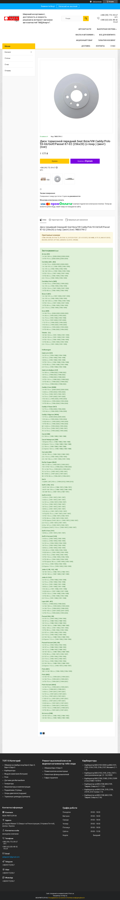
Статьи (7, 58)
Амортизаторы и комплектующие (17, 787)
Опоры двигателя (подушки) (15, 793)
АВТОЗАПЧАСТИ (84, 29)
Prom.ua (71, 893)
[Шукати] (86, 18)
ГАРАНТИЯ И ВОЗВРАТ (106, 40)
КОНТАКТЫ (100, 46)
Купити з (85, 161)
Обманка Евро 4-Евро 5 (53, 768)
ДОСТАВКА (85, 46)
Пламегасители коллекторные (56, 771)
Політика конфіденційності (76, 898)
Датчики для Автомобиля (14, 780)
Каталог (8, 52)
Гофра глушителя (51, 778)
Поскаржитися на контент (57, 898)
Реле (6, 777)
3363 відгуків (97, 1)
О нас (7, 64)
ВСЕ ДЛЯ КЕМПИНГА (107, 35)
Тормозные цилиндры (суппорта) (17, 797)
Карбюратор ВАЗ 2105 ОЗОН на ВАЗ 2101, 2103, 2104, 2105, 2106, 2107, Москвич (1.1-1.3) (100, 767)
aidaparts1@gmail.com (11, 857)
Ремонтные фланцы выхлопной (56, 774)
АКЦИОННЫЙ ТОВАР (84, 40)
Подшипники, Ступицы (13, 790)
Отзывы (8, 71)
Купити (54, 161)
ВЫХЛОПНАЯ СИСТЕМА (106, 29)
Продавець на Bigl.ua (60, 895)
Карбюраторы (9, 770)
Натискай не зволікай (67, 6)
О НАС (113, 46)
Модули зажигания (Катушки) (16, 774)
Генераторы (9, 784)
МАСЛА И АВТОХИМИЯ (84, 35)
